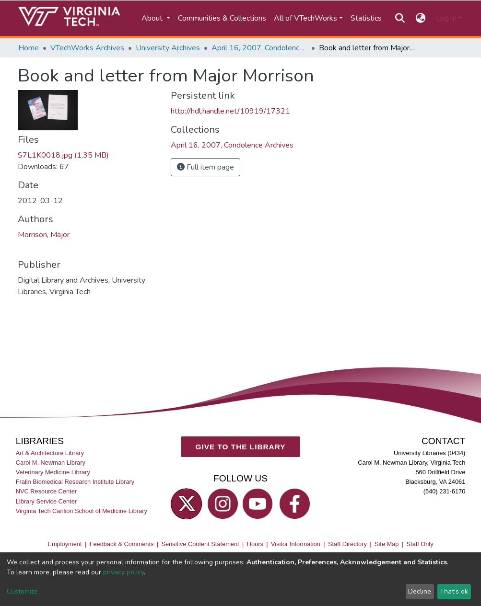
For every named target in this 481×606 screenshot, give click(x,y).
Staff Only (420, 544)
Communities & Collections (222, 18)
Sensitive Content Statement (200, 544)
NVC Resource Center (46, 491)
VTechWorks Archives (87, 48)
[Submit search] (400, 18)
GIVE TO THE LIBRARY (241, 446)
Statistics (366, 18)
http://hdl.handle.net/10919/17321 (230, 111)
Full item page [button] (205, 167)
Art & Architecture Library (50, 453)
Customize (22, 591)
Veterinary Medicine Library (53, 472)
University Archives (168, 48)
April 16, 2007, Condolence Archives (259, 48)
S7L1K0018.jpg (63, 155)
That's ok (454, 591)
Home (28, 48)
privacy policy (123, 572)
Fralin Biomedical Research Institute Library (75, 481)
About (152, 18)
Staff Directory (347, 544)
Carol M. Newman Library (50, 462)
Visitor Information (295, 544)
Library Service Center (46, 500)
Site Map (387, 544)
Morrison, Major (44, 234)
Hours (255, 544)
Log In (446, 18)
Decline (419, 591)
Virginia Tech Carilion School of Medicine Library (81, 510)
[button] (420, 18)
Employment (64, 544)
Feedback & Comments (122, 544)
